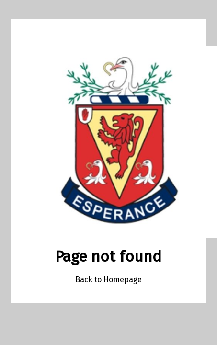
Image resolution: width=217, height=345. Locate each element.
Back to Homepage (108, 279)
